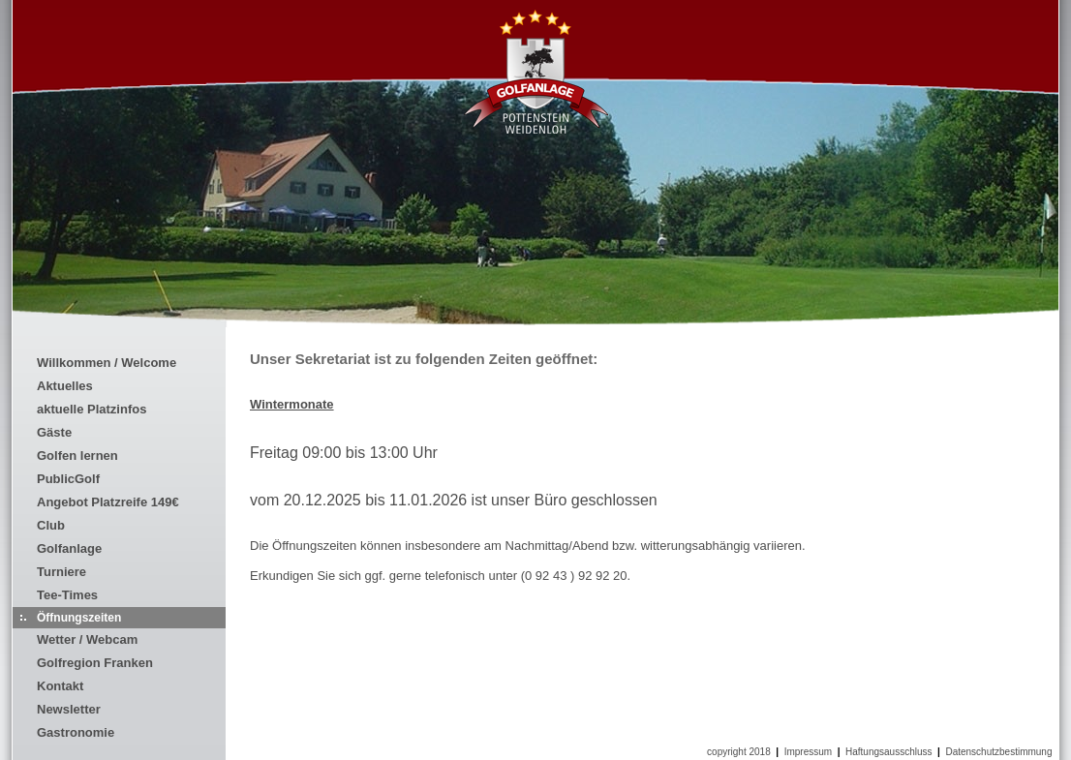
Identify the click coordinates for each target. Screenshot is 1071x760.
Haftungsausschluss (889, 751)
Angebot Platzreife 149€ (108, 502)
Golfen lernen (77, 455)
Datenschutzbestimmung (998, 751)
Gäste (54, 432)
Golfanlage (69, 548)
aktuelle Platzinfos (91, 409)
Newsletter (69, 709)
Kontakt (60, 686)
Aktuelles (65, 386)
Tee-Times (67, 595)
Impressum (808, 751)
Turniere (61, 571)
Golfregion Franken (95, 662)
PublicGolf (68, 478)
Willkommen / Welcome (106, 362)
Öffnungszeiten (79, 617)
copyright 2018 (739, 751)
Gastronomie (75, 732)
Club (51, 525)
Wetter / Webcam (87, 639)
